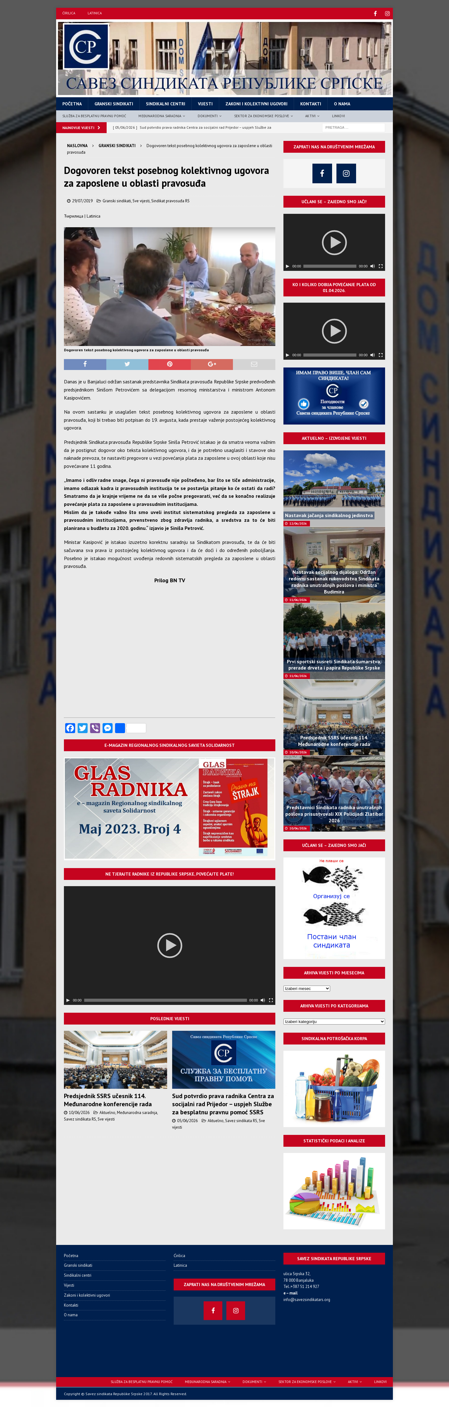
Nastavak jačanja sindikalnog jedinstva (329, 514)
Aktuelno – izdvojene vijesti (334, 437)
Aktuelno (107, 1112)
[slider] (165, 999)
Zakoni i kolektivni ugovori (256, 103)
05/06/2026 (187, 1120)
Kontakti (310, 103)
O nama (342, 103)
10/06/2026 (79, 1112)
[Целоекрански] (270, 999)
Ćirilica (68, 13)
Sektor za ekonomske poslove (261, 115)
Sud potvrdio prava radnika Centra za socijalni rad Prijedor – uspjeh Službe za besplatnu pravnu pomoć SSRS (223, 1103)
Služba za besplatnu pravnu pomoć (94, 115)
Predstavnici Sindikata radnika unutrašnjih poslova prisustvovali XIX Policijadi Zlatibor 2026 (334, 813)
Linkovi (338, 115)
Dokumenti (208, 115)
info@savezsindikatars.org (306, 1299)
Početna (72, 103)
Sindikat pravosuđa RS (170, 200)
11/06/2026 (298, 599)
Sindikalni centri (165, 103)
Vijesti (205, 103)
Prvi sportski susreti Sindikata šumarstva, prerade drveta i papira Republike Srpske (334, 664)
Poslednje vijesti (169, 1018)
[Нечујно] (262, 999)
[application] (169, 945)
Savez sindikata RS (80, 1118)
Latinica (95, 13)
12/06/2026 (298, 523)
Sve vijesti (141, 200)
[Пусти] (67, 999)
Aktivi (310, 115)
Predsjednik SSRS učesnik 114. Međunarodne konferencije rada (108, 1099)
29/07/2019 (82, 200)
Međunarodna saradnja (159, 115)
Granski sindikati (113, 103)
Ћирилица (73, 215)
